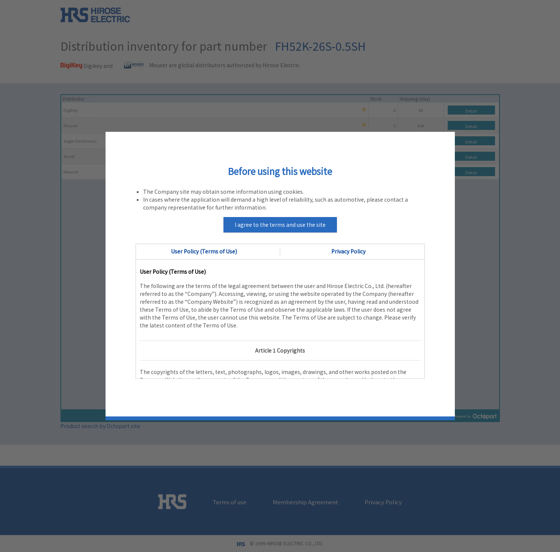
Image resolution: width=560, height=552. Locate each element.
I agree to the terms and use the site (280, 224)
